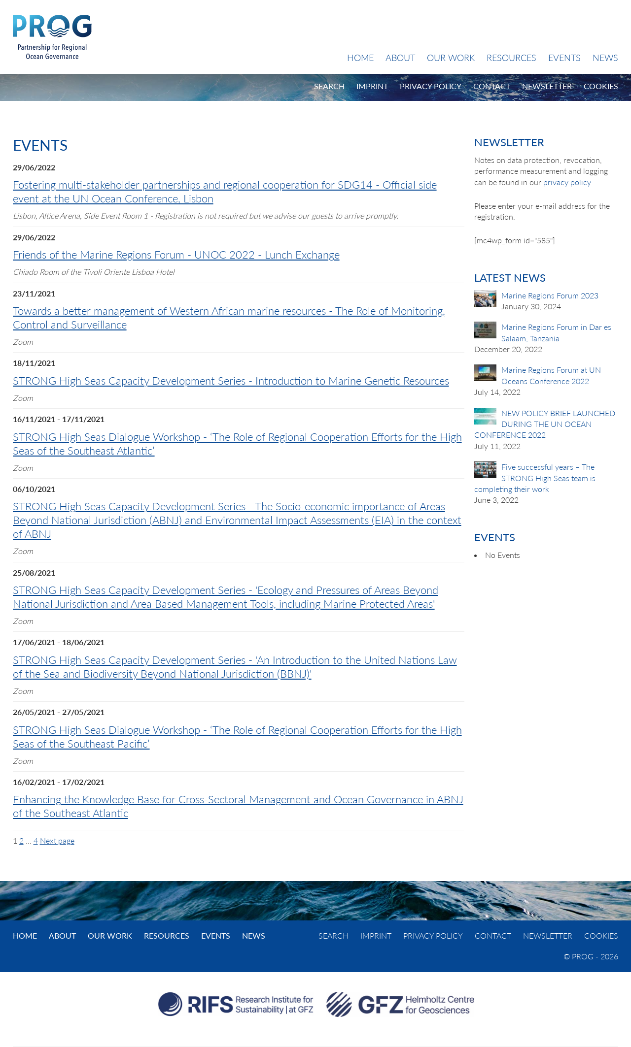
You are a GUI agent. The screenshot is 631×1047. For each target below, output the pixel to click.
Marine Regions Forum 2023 (549, 295)
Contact (491, 86)
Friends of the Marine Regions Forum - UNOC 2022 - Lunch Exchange (176, 254)
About (400, 57)
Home (360, 57)
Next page (57, 840)
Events (564, 57)
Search (329, 86)
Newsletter (547, 86)
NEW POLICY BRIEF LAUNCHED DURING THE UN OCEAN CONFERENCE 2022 (544, 424)
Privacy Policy (430, 86)
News (605, 57)
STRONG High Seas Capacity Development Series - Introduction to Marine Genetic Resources (231, 380)
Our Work (451, 57)
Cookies (601, 86)
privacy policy (567, 182)
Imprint (372, 86)
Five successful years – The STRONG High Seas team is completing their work (535, 477)
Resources (511, 57)
